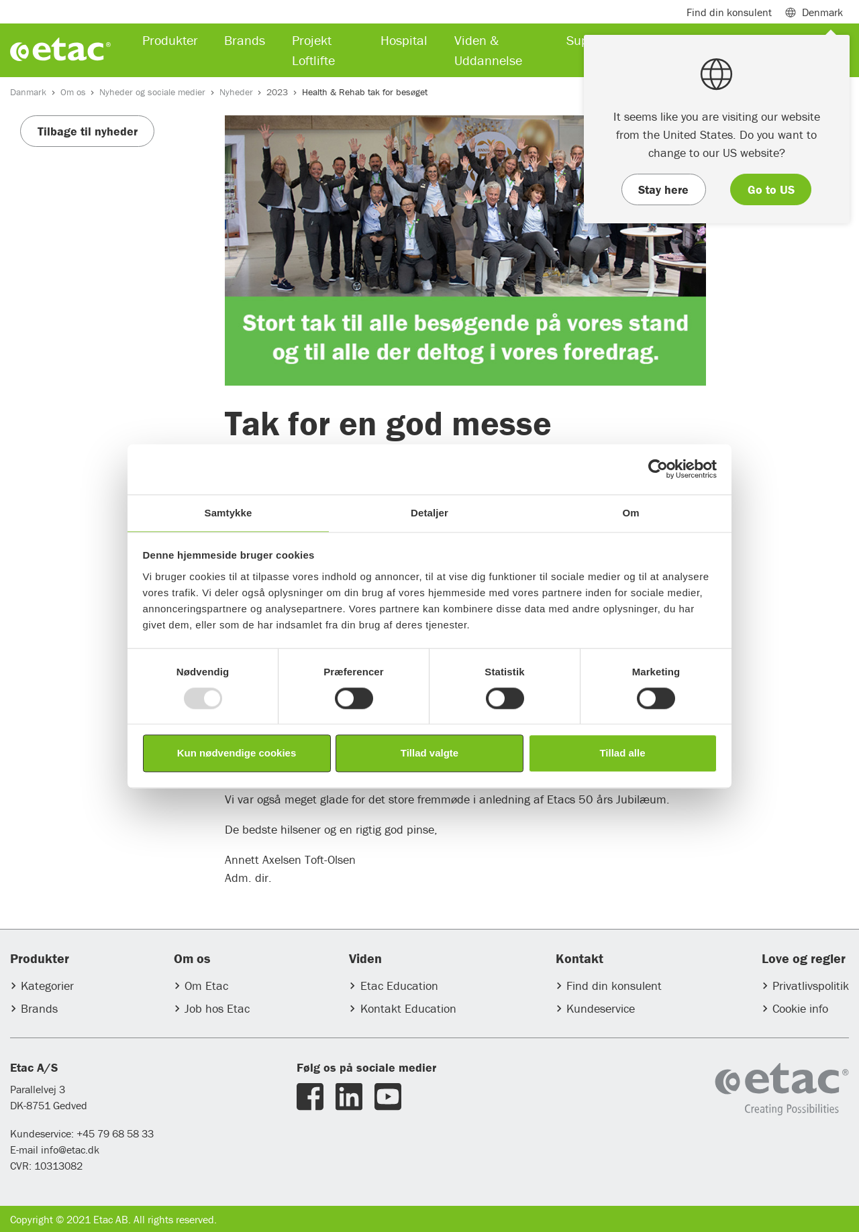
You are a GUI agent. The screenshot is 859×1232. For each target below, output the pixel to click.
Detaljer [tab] (429, 512)
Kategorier (47, 985)
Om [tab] (630, 512)
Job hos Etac (217, 1008)
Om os (73, 92)
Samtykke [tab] (228, 512)
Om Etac (206, 985)
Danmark (28, 92)
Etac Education (399, 985)
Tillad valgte (429, 753)
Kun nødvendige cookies (237, 753)
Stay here (663, 189)
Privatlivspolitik (810, 985)
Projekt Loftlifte (313, 50)
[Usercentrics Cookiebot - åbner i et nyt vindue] (658, 469)
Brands (39, 1008)
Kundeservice (600, 1008)
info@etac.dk (70, 1149)
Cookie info (800, 1008)
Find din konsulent (614, 985)
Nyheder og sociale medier (152, 92)
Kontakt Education (408, 1008)
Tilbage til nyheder (88, 131)
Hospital (404, 40)
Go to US (771, 189)
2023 (277, 92)
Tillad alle (622, 753)
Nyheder (236, 92)
